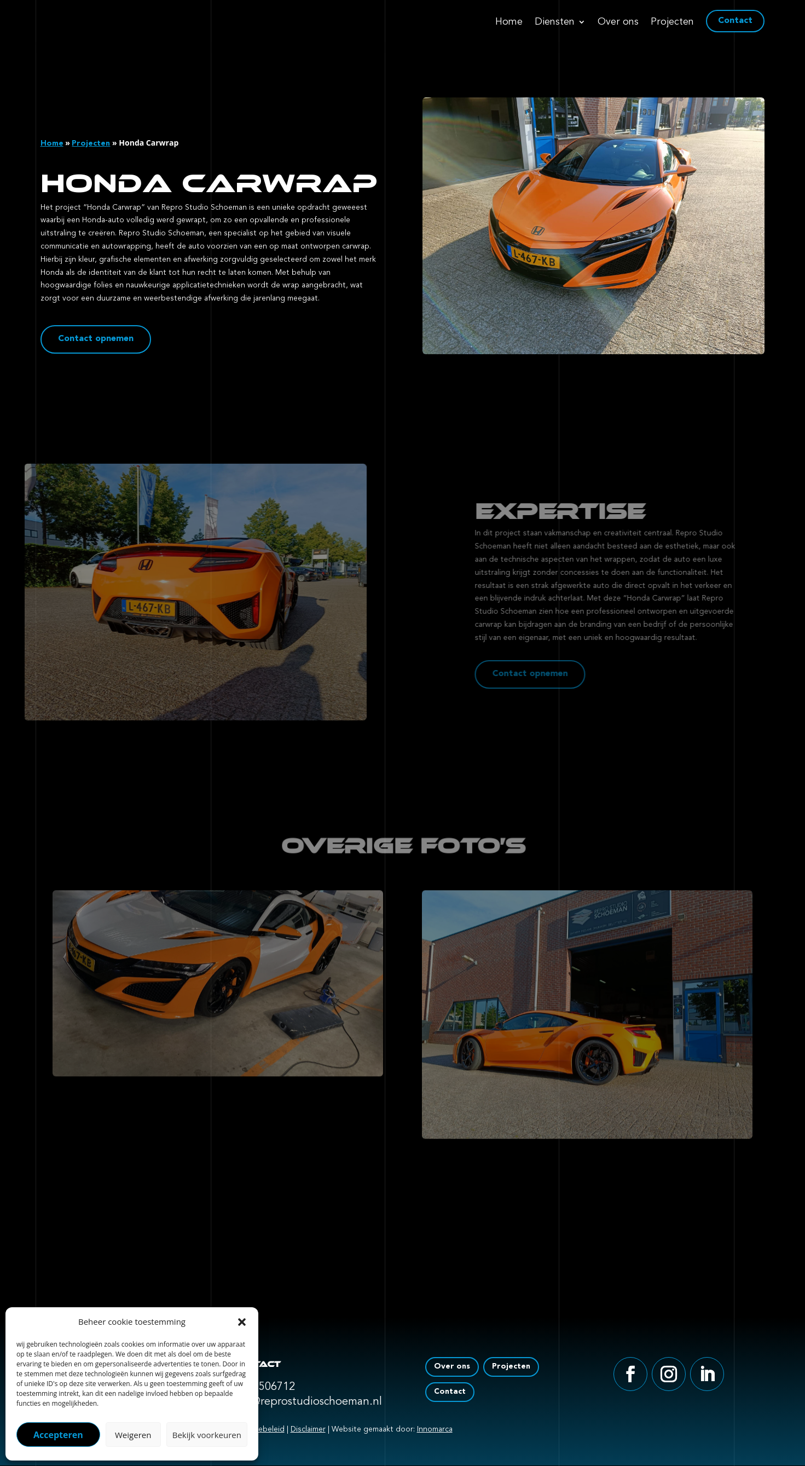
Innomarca (435, 1429)
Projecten (672, 22)
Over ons (618, 22)
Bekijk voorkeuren (206, 1434)
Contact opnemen (88, 339)
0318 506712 (263, 1387)
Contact (735, 20)
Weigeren (133, 1434)
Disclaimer (308, 1429)
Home (509, 22)
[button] (241, 1322)
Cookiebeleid (261, 1429)
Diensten (555, 22)
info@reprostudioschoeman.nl (306, 1401)
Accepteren (58, 1435)
